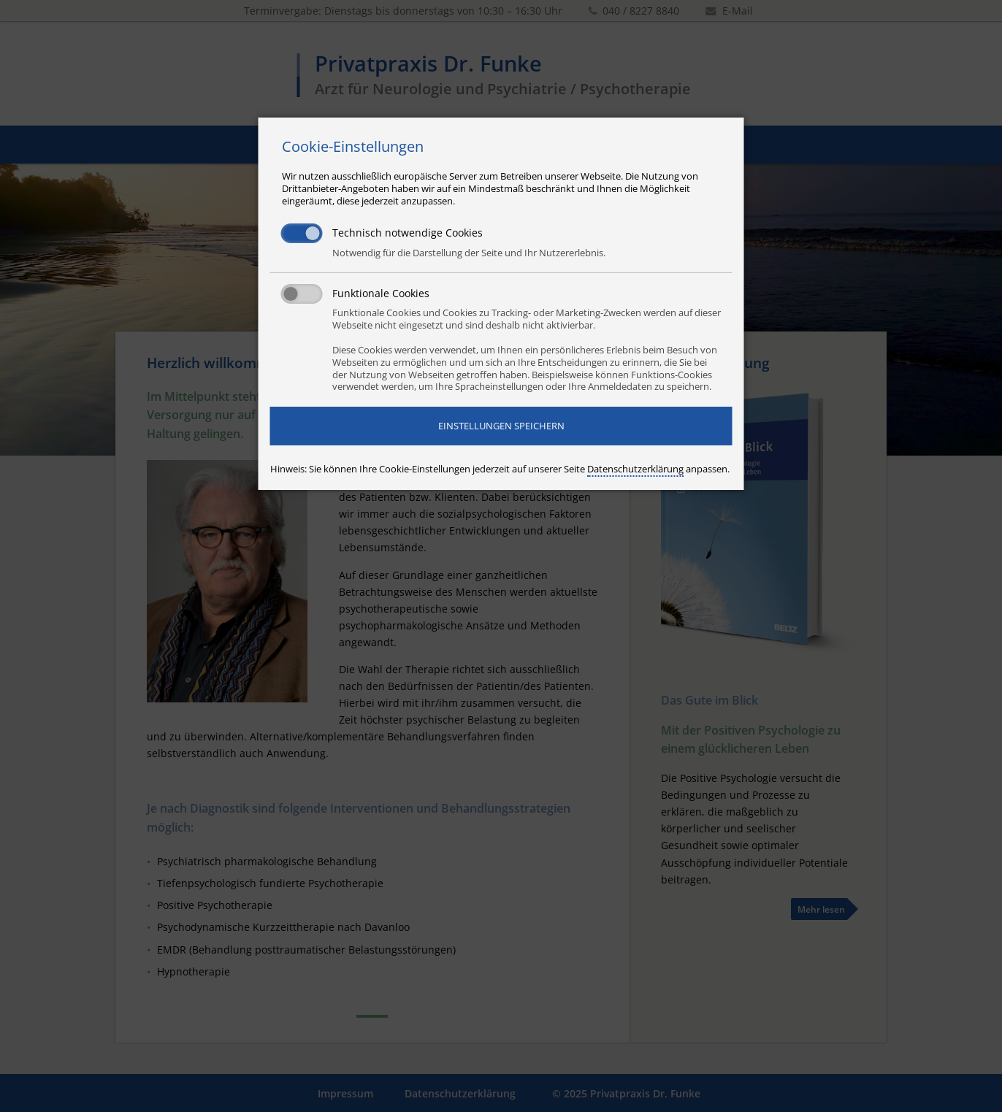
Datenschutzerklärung (635, 468)
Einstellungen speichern (501, 425)
